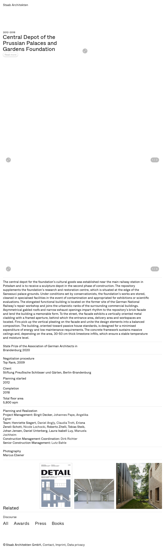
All (5, 523)
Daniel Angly (46, 423)
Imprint (60, 545)
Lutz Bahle (58, 443)
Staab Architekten (15, 5)
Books (58, 523)
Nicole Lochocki (34, 427)
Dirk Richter (69, 439)
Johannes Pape (64, 415)
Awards (21, 523)
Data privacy (76, 545)
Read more (10, 54)
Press (40, 523)
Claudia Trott (65, 423)
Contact (48, 545)
